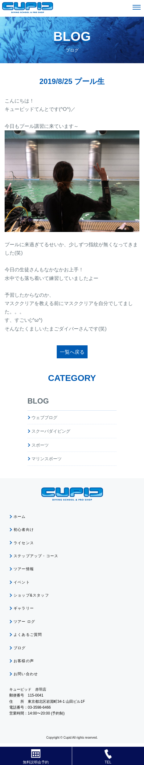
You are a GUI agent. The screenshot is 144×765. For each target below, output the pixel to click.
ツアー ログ (24, 621)
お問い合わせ (26, 674)
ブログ (20, 648)
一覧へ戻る (72, 352)
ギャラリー (24, 608)
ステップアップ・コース (36, 556)
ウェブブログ (44, 417)
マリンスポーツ (46, 458)
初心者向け (24, 529)
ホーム (20, 516)
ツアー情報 (24, 569)
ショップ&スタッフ (31, 595)
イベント (22, 582)
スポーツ (40, 445)
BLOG (38, 401)
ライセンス (24, 543)
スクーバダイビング (50, 431)
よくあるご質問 (28, 634)
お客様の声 (24, 661)
